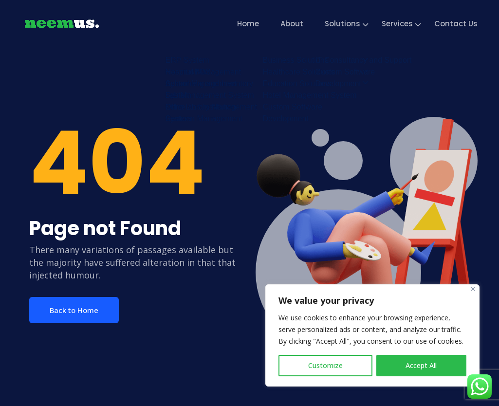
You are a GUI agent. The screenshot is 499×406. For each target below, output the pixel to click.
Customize (325, 365)
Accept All (421, 365)
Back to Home (74, 310)
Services (397, 23)
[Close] (473, 289)
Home (248, 23)
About (291, 23)
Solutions (342, 23)
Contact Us (456, 23)
